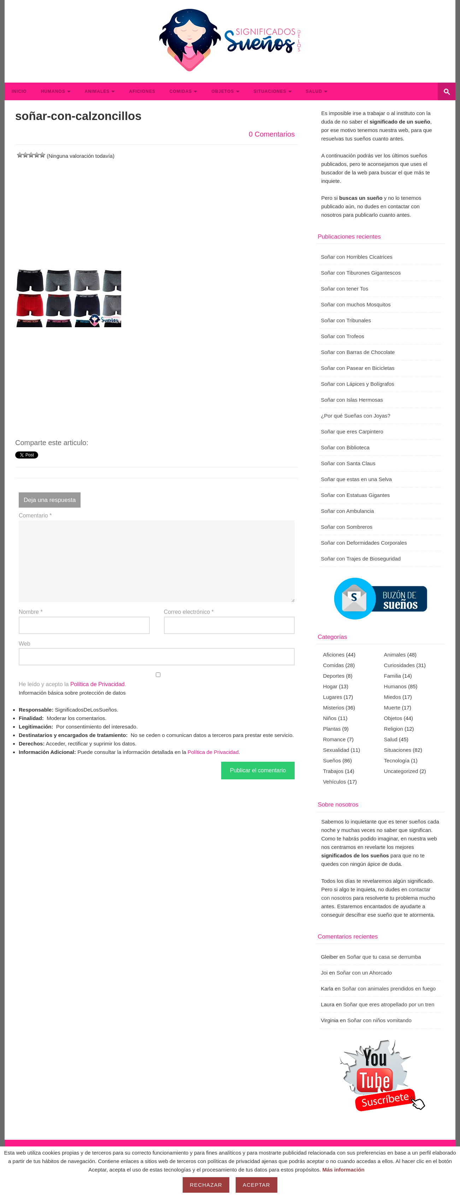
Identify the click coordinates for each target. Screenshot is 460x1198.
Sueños (332, 760)
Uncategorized (401, 771)
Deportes (333, 676)
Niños (329, 718)
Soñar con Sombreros (346, 527)
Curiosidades (399, 665)
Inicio (19, 91)
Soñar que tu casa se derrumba (384, 957)
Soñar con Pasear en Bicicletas (357, 368)
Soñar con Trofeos (342, 336)
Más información (343, 1170)
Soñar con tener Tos (344, 289)
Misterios (333, 708)
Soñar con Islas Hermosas (352, 400)
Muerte (392, 708)
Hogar (330, 686)
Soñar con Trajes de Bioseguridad (361, 559)
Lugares (332, 697)
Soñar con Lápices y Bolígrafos (357, 384)
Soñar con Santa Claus (348, 463)
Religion (393, 729)
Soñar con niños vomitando (379, 1020)
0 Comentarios (272, 134)
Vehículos (334, 782)
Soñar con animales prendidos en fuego (389, 989)
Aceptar (256, 1185)
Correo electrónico (189, 612)
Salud (314, 91)
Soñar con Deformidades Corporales (364, 543)
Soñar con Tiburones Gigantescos (361, 273)
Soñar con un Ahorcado (364, 973)
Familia (392, 676)
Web (24, 644)
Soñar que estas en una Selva (356, 479)
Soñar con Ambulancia (347, 511)
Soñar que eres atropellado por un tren (389, 1004)
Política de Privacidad (97, 684)
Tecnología (397, 760)
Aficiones (142, 91)
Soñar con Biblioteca (345, 447)
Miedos (392, 697)
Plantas (332, 729)
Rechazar (206, 1185)
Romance (334, 739)
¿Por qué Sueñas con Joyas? (355, 416)
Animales (97, 91)
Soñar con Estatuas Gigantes (355, 495)
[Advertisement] (156, 209)
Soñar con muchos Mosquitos (356, 304)
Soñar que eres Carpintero (352, 432)
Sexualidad (336, 750)
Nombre (31, 612)
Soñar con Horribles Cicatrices (357, 257)
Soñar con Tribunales (346, 320)
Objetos (222, 91)
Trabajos (333, 771)
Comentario (35, 516)
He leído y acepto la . (157, 679)
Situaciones (270, 91)
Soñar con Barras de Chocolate (358, 352)
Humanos (53, 91)
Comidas (181, 91)
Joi (324, 973)
